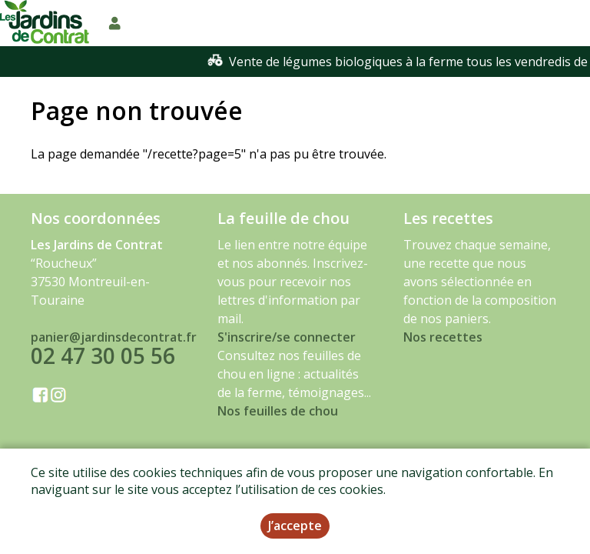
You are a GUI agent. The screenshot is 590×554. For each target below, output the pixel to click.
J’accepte (295, 525)
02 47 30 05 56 (103, 355)
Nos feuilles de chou (277, 410)
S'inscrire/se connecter (286, 337)
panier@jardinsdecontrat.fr (114, 337)
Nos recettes (442, 337)
